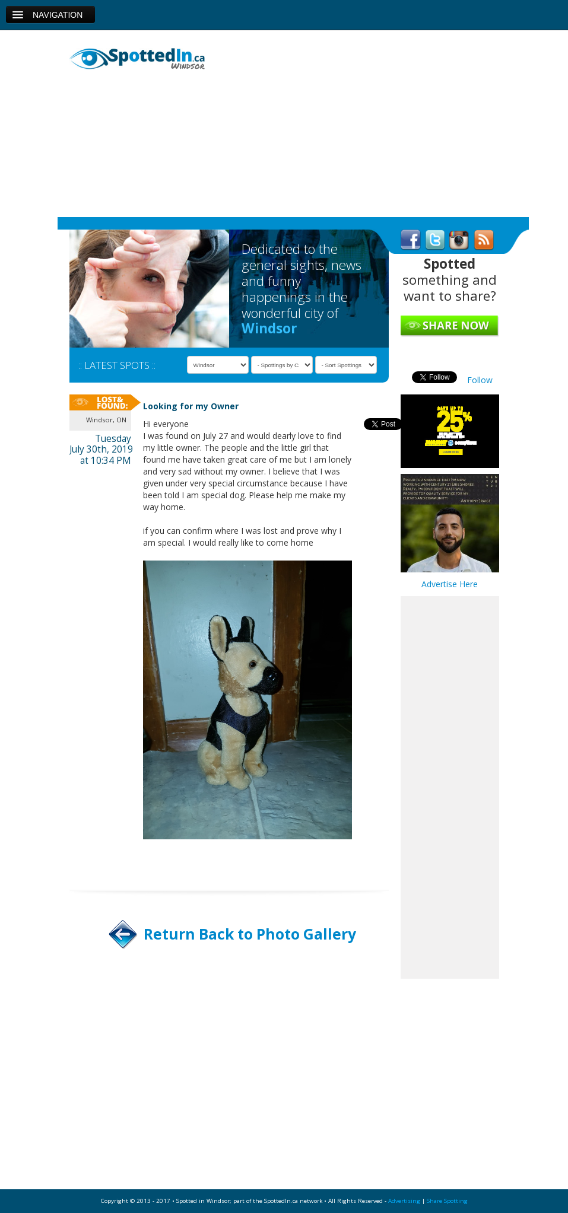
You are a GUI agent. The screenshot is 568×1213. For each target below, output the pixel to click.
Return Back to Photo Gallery (250, 934)
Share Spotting (447, 1201)
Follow (480, 380)
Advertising (404, 1201)
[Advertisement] (358, 125)
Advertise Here (449, 584)
